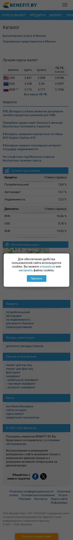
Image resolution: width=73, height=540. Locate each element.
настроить (25, 270)
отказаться (47, 266)
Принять (36, 278)
